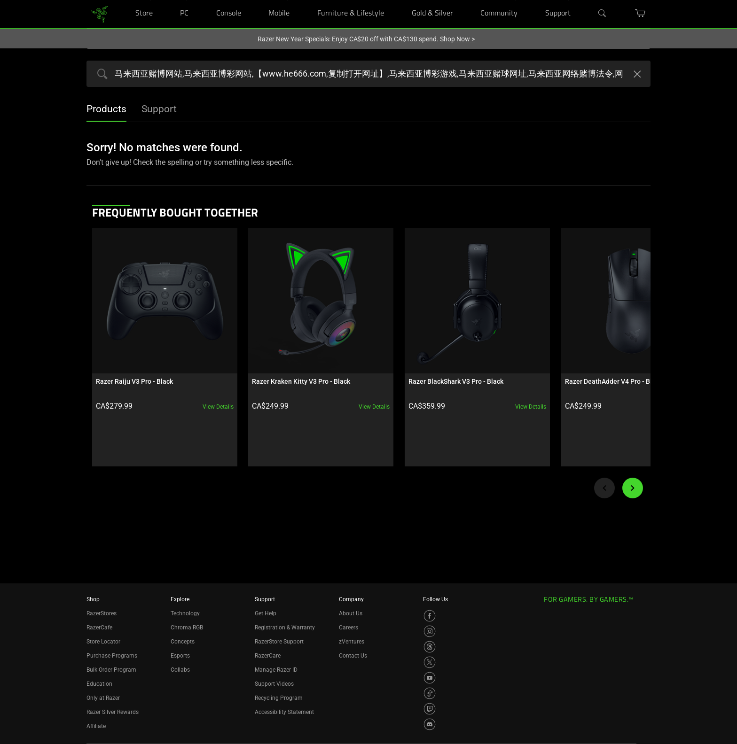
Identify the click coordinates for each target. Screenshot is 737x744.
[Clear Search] (636, 75)
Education (99, 684)
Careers (348, 627)
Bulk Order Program (111, 669)
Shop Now (457, 39)
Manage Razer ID (276, 669)
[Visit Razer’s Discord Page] (429, 724)
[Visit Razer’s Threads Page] (429, 646)
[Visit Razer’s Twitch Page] (429, 708)
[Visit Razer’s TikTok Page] (429, 693)
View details (202, 391)
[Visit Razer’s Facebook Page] (429, 615)
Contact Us (353, 655)
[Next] (632, 472)
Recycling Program (279, 698)
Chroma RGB (187, 627)
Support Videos (274, 684)
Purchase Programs (111, 655)
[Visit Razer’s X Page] (429, 662)
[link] (99, 13)
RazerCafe (99, 627)
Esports (180, 655)
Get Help (265, 613)
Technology (185, 613)
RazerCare (268, 655)
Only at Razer (103, 698)
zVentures (351, 641)
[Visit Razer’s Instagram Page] (429, 631)
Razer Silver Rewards (112, 712)
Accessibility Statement (284, 712)
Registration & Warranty (285, 627)
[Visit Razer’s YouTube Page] (429, 677)
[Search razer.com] (368, 74)
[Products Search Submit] (100, 75)
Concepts (183, 641)
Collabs (180, 669)
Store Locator (103, 641)
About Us (350, 613)
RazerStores (101, 613)
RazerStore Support (279, 641)
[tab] (106, 110)
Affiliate (96, 726)
